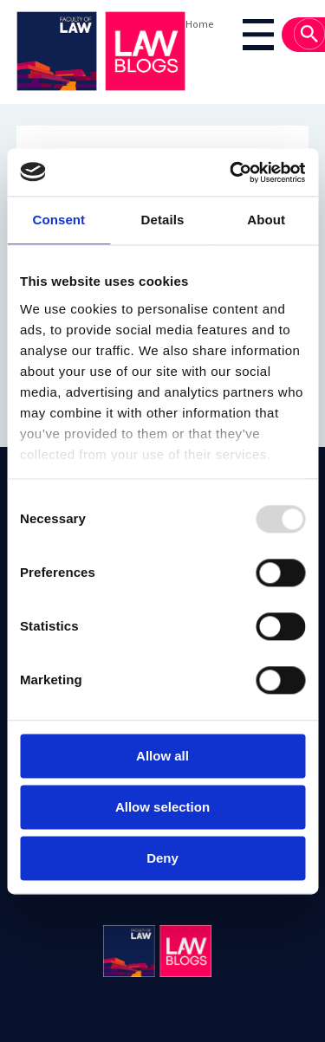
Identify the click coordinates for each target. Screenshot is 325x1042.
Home (199, 23)
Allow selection (162, 806)
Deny (162, 858)
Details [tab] (163, 219)
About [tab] (266, 219)
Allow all (162, 755)
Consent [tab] (58, 219)
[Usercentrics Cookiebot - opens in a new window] (231, 172)
